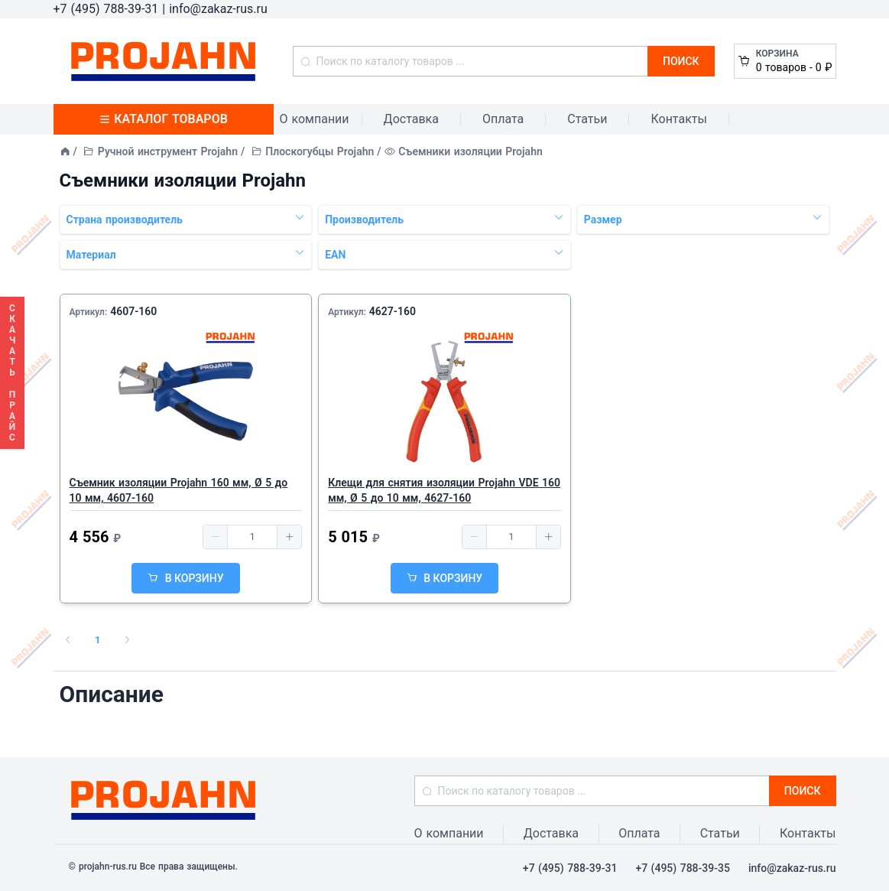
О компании (314, 119)
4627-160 (392, 311)
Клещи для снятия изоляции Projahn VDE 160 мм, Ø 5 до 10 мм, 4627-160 (444, 490)
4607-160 (133, 311)
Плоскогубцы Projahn (319, 151)
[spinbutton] (252, 537)
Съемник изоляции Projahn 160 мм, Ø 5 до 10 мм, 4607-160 (179, 490)
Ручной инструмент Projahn (168, 151)
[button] (215, 536)
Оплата (503, 119)
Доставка (411, 119)
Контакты (678, 119)
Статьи (587, 119)
